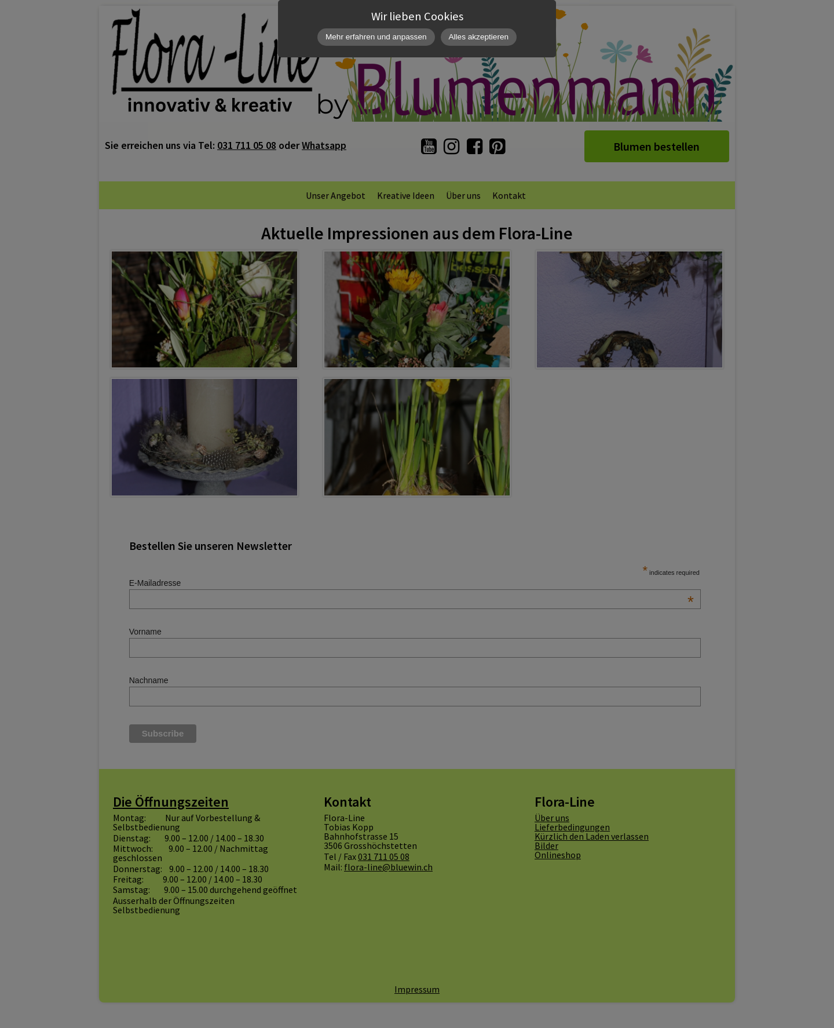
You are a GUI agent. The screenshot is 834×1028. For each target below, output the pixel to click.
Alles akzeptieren (479, 36)
